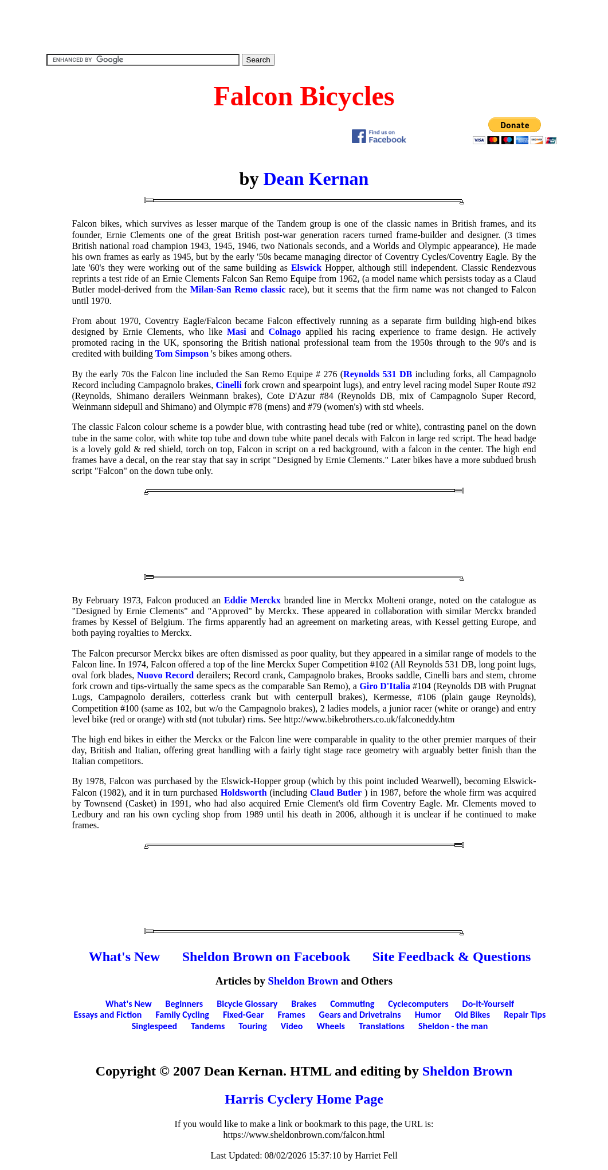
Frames (291, 1014)
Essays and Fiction (108, 1014)
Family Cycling (182, 1014)
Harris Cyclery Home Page (304, 1099)
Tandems (208, 1026)
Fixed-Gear (243, 1014)
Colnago (284, 332)
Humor (428, 1014)
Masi (236, 332)
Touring (252, 1026)
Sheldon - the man (453, 1026)
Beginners (184, 1003)
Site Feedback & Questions (451, 956)
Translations (382, 1026)
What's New (124, 956)
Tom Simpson (182, 353)
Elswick (306, 267)
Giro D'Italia (384, 686)
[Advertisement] (304, 26)
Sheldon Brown (303, 981)
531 (390, 374)
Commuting (352, 1003)
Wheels (330, 1026)
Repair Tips (525, 1014)
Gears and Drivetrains (360, 1014)
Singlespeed (154, 1026)
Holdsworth (244, 792)
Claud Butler (336, 792)
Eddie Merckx (252, 600)
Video (292, 1026)
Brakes (303, 1003)
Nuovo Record (165, 675)
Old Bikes (473, 1014)
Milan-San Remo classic (238, 289)
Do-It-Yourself (488, 1003)
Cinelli (229, 385)
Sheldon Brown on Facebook (266, 956)
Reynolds (361, 374)
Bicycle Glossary (247, 1003)
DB (405, 374)
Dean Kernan (315, 178)
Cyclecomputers (418, 1003)
